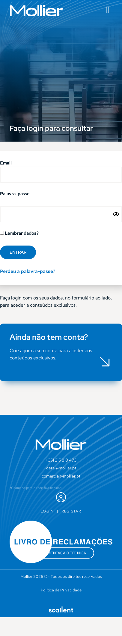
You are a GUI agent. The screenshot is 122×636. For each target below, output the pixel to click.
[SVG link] (37, 11)
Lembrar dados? (19, 233)
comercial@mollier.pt (61, 476)
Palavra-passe (15, 194)
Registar (71, 511)
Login (47, 511)
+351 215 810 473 (61, 460)
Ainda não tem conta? (49, 337)
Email (6, 163)
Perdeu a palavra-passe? (27, 271)
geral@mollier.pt (61, 468)
